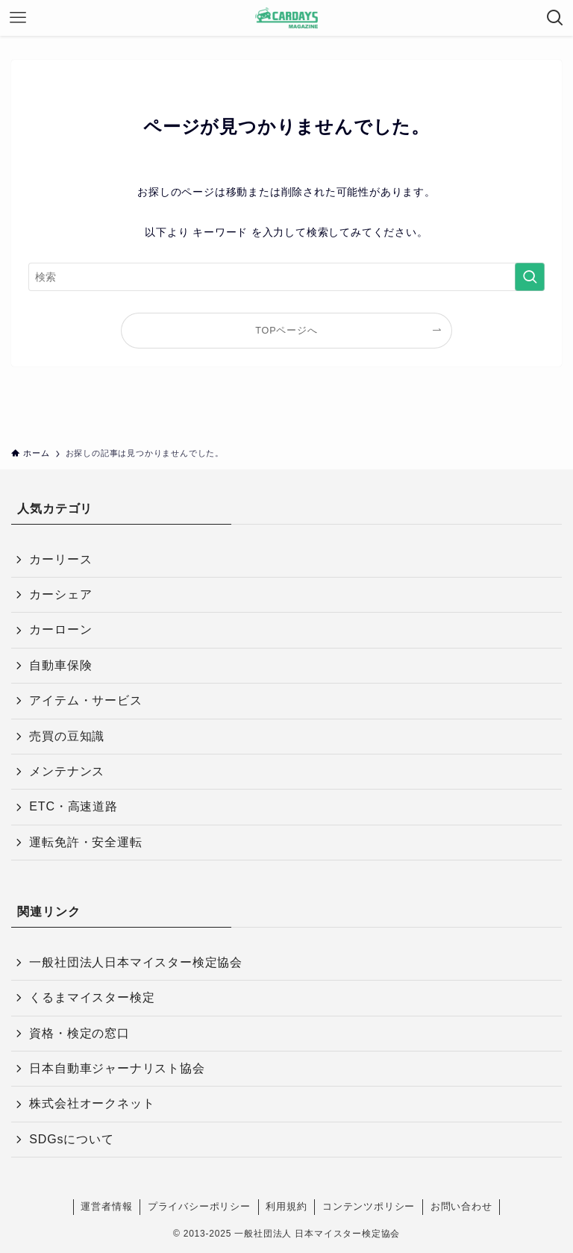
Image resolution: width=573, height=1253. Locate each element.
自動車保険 (60, 665)
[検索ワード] (286, 277)
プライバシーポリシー (199, 1206)
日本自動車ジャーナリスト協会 (116, 1068)
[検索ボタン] (555, 18)
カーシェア (60, 594)
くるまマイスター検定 (91, 997)
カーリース (60, 559)
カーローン (60, 629)
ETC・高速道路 (73, 806)
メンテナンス (66, 771)
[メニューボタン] (18, 18)
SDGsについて (71, 1139)
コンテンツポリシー (368, 1206)
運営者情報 (106, 1206)
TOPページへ (286, 330)
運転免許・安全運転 (85, 842)
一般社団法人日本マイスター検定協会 (135, 962)
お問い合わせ (461, 1206)
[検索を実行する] (530, 277)
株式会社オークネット (91, 1103)
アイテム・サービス (85, 700)
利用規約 (286, 1206)
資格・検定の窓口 (79, 1033)
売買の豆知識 (66, 736)
